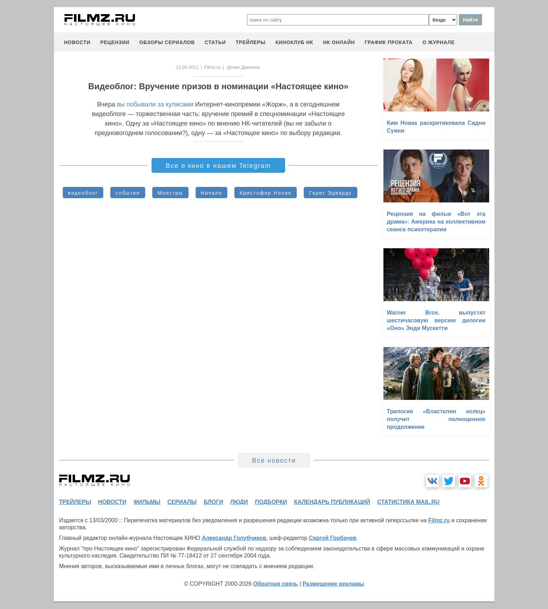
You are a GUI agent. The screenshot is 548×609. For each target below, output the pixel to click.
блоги (213, 502)
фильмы (146, 502)
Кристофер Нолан (265, 193)
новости (77, 42)
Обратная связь (275, 584)
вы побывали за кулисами (155, 104)
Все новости (274, 460)
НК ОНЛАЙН (339, 42)
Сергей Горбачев (332, 538)
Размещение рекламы (333, 584)
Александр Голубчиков (234, 538)
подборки (271, 502)
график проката (389, 42)
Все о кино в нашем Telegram (218, 165)
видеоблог (83, 193)
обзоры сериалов (167, 42)
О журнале (439, 42)
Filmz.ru (212, 67)
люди (239, 502)
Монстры (170, 193)
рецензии (114, 42)
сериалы (182, 502)
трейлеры (251, 42)
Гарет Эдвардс (330, 193)
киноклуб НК (294, 42)
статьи (215, 42)
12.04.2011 (187, 67)
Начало (211, 193)
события (128, 193)
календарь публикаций (332, 502)
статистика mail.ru (408, 502)
